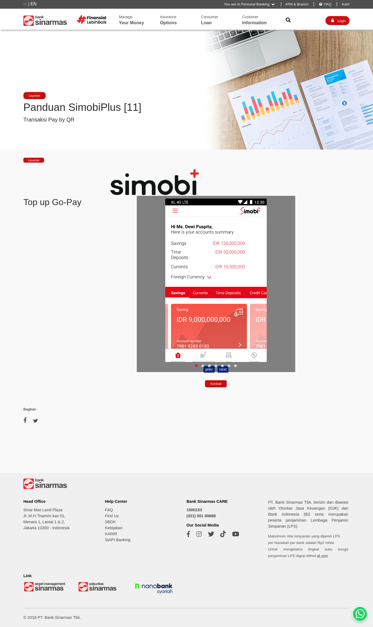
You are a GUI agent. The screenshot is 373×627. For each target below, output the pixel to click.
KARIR (111, 534)
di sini (322, 556)
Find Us (112, 516)
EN (33, 4)
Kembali (215, 383)
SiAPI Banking (117, 540)
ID (25, 4)
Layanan (34, 95)
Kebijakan (113, 528)
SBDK (110, 522)
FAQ (325, 4)
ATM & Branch (297, 4)
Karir (345, 4)
